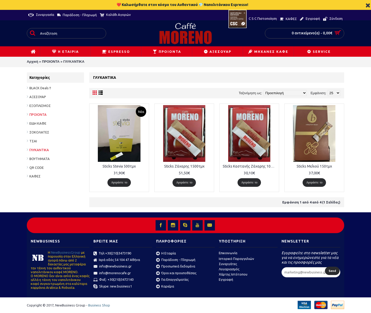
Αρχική (32, 61)
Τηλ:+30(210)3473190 (112, 253)
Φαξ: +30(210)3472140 (113, 280)
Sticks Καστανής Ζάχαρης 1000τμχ (250, 166)
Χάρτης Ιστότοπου (233, 274)
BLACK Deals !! (40, 88)
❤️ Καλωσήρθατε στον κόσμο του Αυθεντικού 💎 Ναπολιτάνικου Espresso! (182, 5)
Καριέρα (165, 286)
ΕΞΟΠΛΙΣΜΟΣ (40, 105)
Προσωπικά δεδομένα (175, 266)
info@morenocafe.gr (112, 273)
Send (332, 270)
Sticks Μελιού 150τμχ (314, 166)
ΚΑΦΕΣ (35, 176)
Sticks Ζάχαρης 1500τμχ (184, 166)
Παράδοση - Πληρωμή (175, 260)
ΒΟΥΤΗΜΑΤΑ (39, 159)
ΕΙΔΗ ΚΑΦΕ (37, 123)
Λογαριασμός (229, 269)
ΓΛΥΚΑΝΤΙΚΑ (73, 61)
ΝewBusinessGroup (65, 252)
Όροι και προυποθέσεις (176, 273)
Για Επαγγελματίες (172, 280)
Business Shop (99, 305)
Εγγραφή (226, 279)
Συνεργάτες (228, 264)
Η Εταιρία (166, 253)
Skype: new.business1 (112, 286)
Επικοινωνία (228, 253)
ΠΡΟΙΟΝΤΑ (51, 61)
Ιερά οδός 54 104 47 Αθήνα (116, 260)
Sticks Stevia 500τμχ (119, 166)
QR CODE (36, 167)
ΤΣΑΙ (33, 141)
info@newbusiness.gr (112, 266)
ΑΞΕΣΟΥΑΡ (37, 97)
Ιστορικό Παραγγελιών (236, 258)
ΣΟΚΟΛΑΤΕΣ (39, 132)
